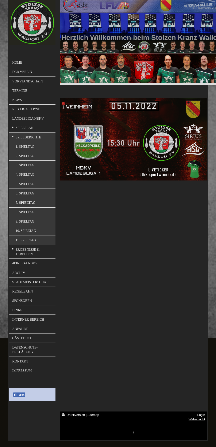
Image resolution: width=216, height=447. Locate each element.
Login (201, 415)
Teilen (19, 394)
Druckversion (74, 415)
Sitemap (93, 415)
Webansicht (197, 419)
